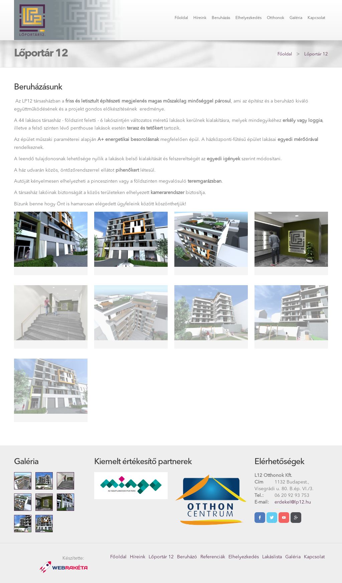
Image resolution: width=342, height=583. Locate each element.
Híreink (199, 18)
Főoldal (181, 18)
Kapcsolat (316, 18)
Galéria (296, 18)
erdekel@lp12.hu (293, 502)
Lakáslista (272, 557)
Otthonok (275, 18)
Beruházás (221, 18)
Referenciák (212, 557)
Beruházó (187, 557)
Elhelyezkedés (248, 18)
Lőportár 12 (316, 54)
